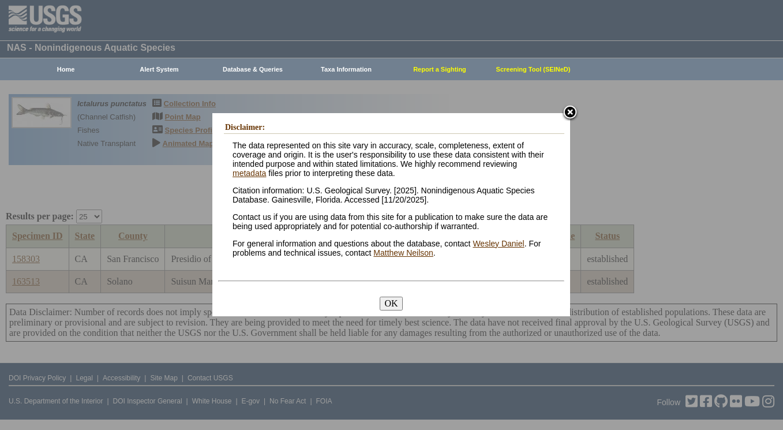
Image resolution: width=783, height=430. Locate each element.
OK (391, 303)
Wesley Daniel (498, 243)
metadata (249, 173)
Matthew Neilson (403, 252)
